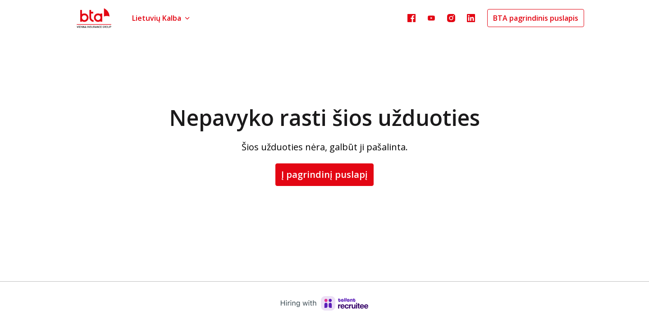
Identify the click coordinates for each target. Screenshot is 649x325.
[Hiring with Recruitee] (324, 303)
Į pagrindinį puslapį (324, 174)
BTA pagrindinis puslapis (535, 18)
